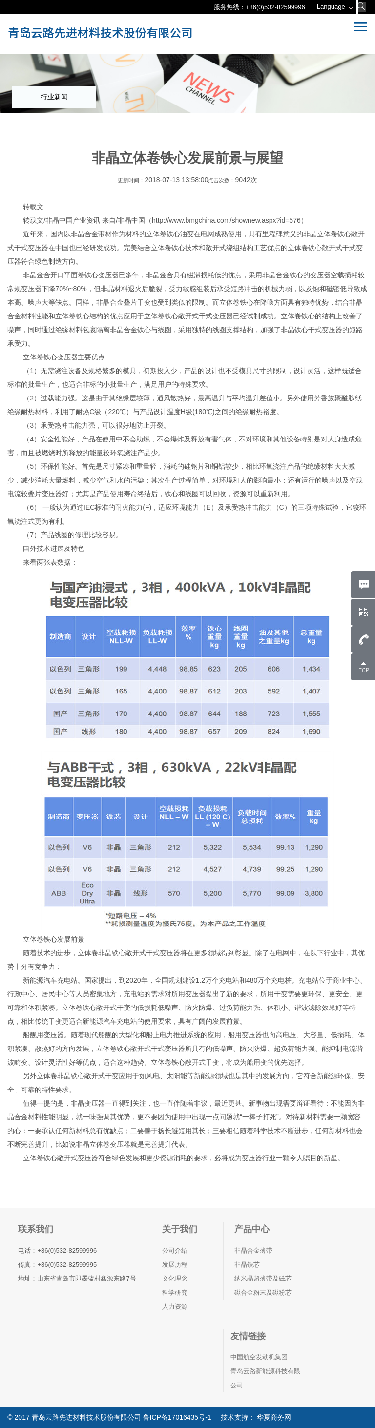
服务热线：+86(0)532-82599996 (259, 7)
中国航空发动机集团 (259, 1357)
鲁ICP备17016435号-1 (177, 1417)
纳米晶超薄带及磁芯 (263, 1278)
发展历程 (175, 1264)
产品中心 (252, 1229)
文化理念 (175, 1278)
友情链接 (248, 1336)
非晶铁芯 (247, 1264)
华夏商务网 (273, 1417)
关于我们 (179, 1229)
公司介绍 (175, 1250)
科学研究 (175, 1292)
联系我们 (35, 1229)
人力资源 (175, 1306)
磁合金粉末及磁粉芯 (263, 1292)
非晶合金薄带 (253, 1250)
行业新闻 (54, 97)
